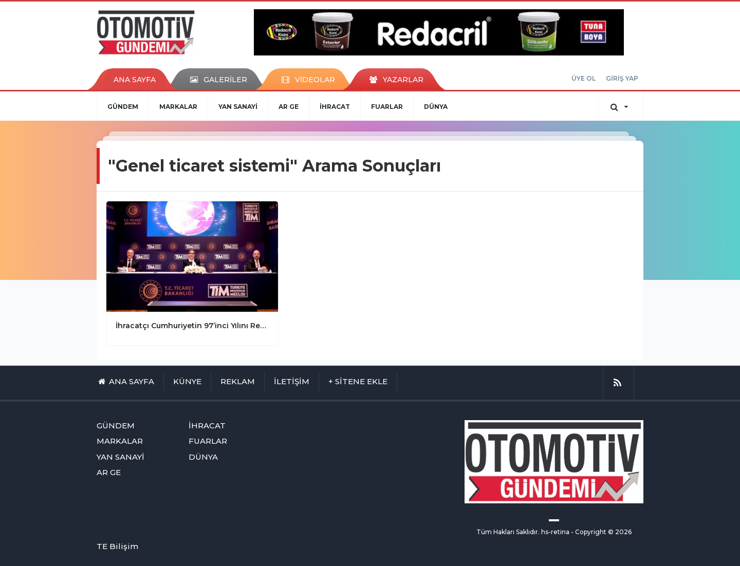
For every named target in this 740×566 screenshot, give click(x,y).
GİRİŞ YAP (622, 78)
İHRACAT (335, 106)
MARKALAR (178, 106)
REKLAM (237, 381)
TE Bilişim (117, 546)
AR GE (289, 106)
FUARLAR (387, 106)
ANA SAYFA (135, 79)
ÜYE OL (583, 78)
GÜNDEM (122, 106)
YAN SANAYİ (237, 106)
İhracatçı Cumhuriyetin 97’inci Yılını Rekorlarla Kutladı (192, 325)
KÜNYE (187, 381)
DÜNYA (436, 106)
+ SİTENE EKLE (357, 381)
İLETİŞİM (291, 381)
